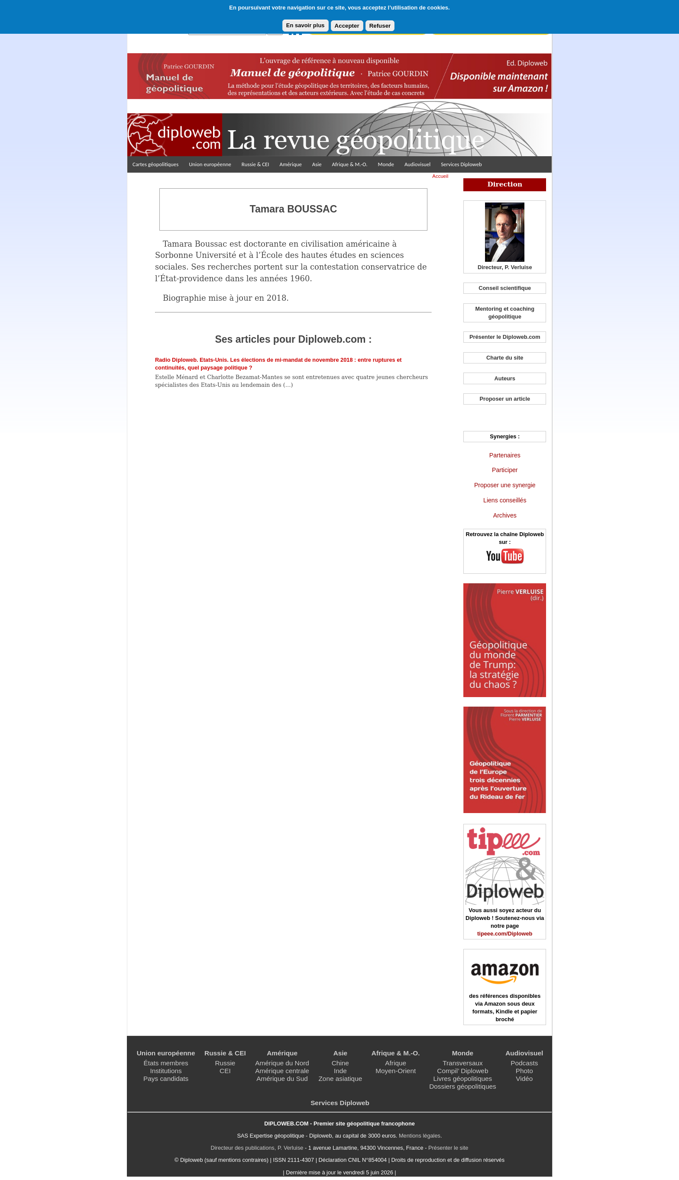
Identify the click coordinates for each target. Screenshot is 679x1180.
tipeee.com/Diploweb (504, 933)
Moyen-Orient (395, 1070)
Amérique (291, 164)
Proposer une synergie (505, 485)
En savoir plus (305, 25)
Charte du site (504, 357)
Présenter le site (448, 1148)
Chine (340, 1063)
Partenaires (505, 455)
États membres (165, 1063)
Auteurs (505, 378)
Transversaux (462, 1063)
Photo (524, 1070)
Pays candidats (165, 1078)
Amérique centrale (282, 1070)
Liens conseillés (504, 500)
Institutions (165, 1070)
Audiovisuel (417, 164)
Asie (317, 164)
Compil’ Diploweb (462, 1070)
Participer (504, 469)
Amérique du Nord (282, 1063)
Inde (340, 1070)
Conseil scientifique (505, 288)
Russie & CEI (255, 164)
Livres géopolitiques (462, 1078)
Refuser (380, 26)
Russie (225, 1063)
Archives (505, 515)
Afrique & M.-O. (350, 164)
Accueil (440, 176)
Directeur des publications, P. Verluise (257, 1148)
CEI (225, 1070)
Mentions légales (419, 1135)
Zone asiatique (340, 1078)
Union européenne (210, 164)
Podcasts (524, 1063)
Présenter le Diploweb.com (504, 337)
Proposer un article (504, 398)
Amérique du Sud (282, 1078)
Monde (386, 164)
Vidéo (524, 1078)
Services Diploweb (461, 164)
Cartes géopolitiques (155, 164)
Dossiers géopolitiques (462, 1086)
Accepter (347, 26)
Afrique (395, 1063)
